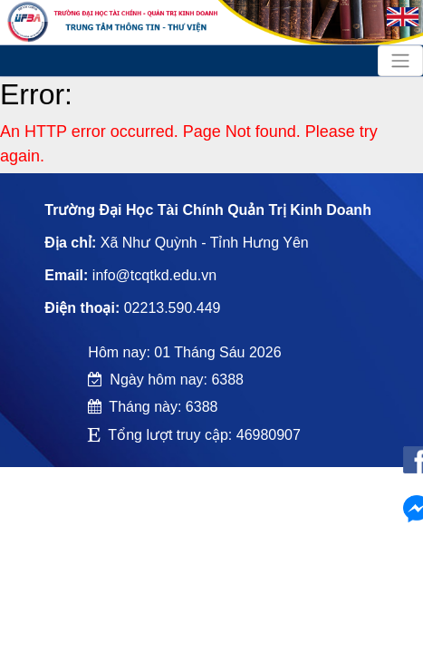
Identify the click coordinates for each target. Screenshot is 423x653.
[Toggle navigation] (400, 60)
